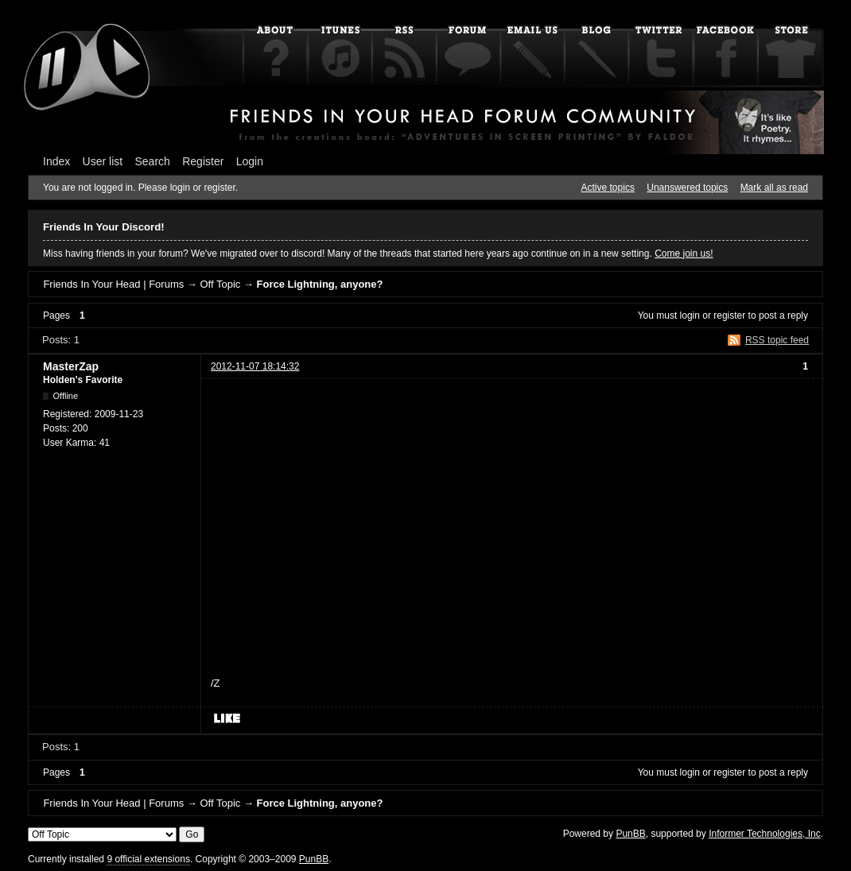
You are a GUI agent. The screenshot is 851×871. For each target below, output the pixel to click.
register (729, 315)
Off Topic (220, 284)
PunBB (630, 833)
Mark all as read (774, 187)
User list (103, 161)
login (690, 315)
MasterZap (71, 366)
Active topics (608, 187)
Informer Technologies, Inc (765, 833)
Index (56, 161)
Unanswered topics (687, 187)
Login (249, 161)
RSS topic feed (777, 340)
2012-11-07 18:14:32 (255, 366)
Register (202, 161)
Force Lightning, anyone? (320, 284)
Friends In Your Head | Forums (113, 284)
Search (152, 161)
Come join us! (684, 253)
